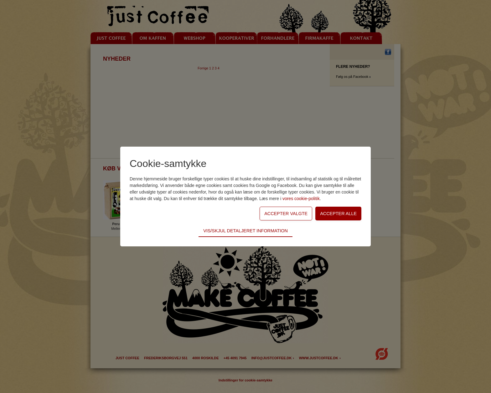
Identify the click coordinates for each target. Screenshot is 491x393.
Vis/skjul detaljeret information (245, 230)
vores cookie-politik (301, 198)
